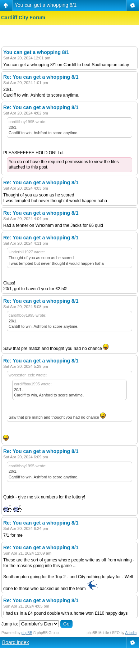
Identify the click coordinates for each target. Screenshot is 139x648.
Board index (15, 642)
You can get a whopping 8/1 (46, 5)
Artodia (131, 633)
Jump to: (9, 624)
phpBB (27, 633)
